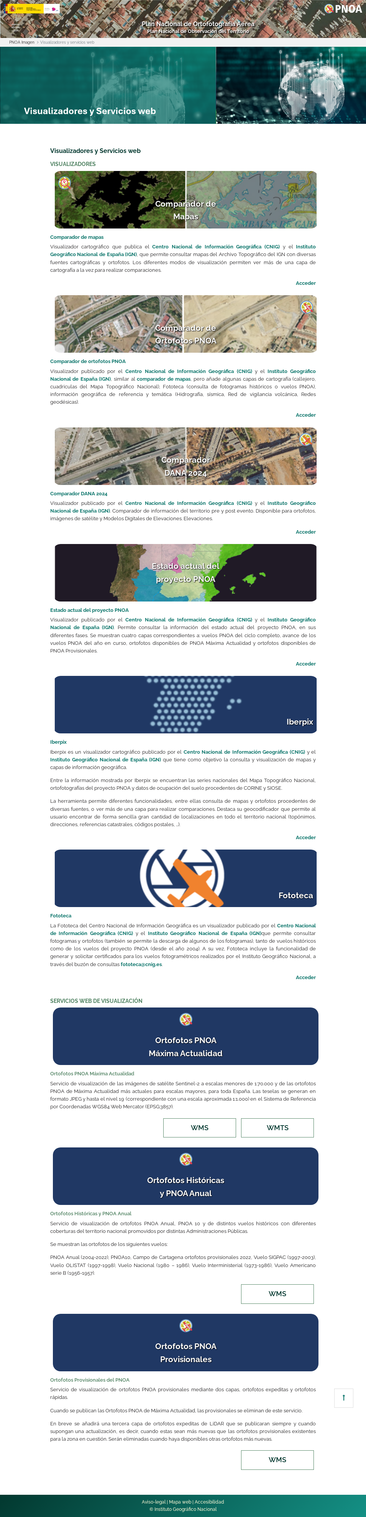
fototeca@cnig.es (141, 964)
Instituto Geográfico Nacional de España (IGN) (105, 760)
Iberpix (58, 742)
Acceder (306, 283)
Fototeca (60, 916)
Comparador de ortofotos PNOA (88, 361)
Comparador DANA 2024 (78, 493)
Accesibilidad (209, 1502)
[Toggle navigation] (15, 27)
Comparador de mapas (76, 237)
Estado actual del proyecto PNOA (89, 610)
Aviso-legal (154, 1502)
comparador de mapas (163, 379)
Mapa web (180, 1502)
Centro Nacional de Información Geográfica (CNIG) (216, 247)
